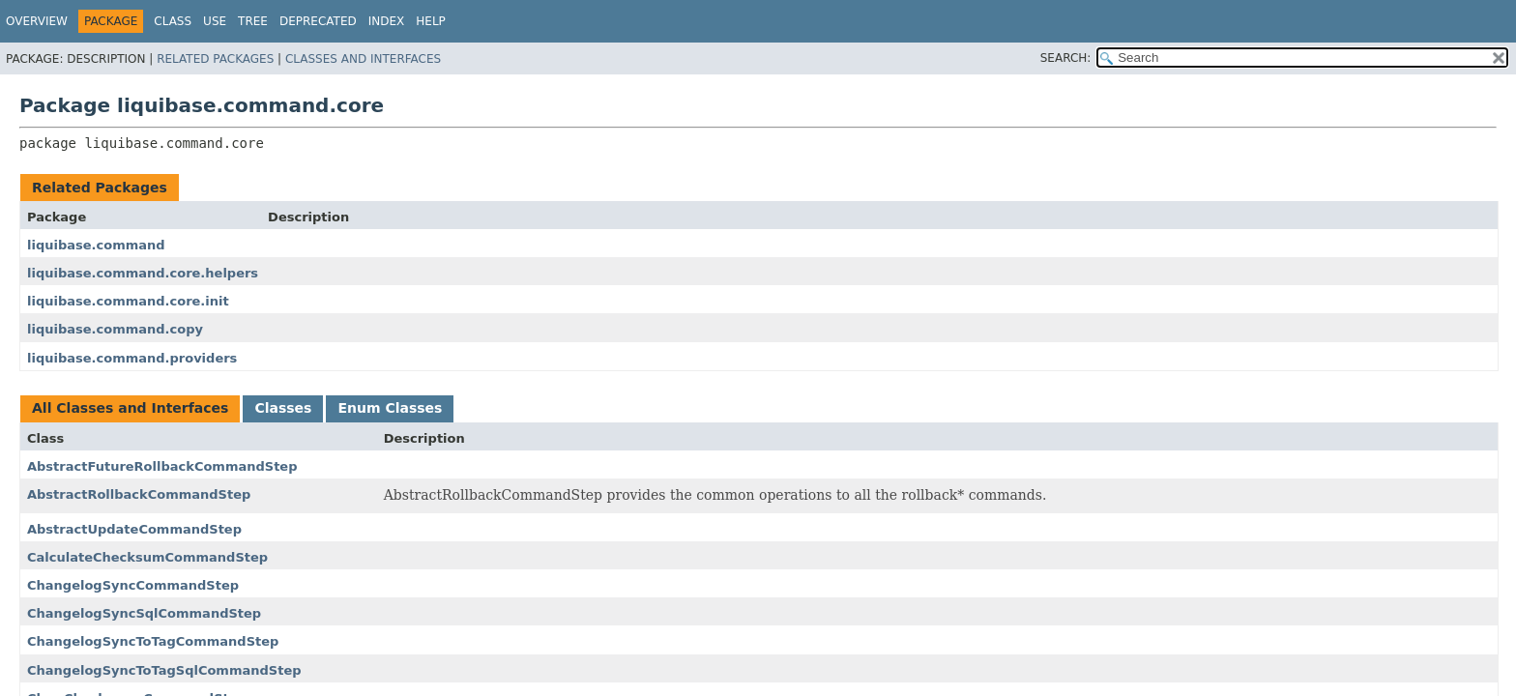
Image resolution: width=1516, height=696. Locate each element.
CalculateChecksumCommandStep (147, 557)
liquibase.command (96, 245)
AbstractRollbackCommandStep (138, 494)
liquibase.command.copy (115, 329)
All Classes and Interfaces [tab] (130, 408)
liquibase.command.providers (132, 358)
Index (386, 21)
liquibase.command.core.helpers (142, 273)
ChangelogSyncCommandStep (133, 585)
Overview (37, 21)
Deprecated (318, 21)
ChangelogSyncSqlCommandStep (144, 613)
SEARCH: (1066, 58)
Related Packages (215, 59)
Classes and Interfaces (363, 59)
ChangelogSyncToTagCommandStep (152, 641)
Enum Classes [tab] (389, 408)
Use (214, 21)
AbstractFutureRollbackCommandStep (162, 466)
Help (431, 21)
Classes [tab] (282, 408)
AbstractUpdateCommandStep (134, 529)
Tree (253, 21)
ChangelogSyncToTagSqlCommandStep (164, 670)
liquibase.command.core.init (128, 301)
